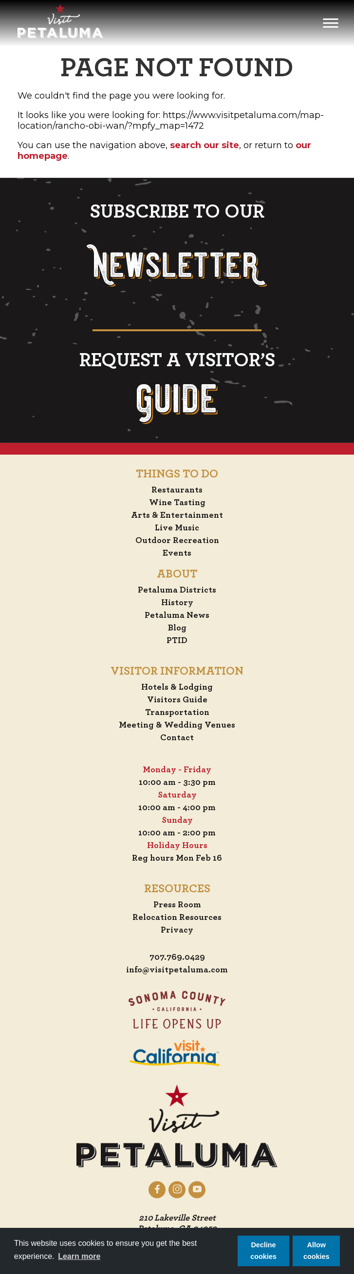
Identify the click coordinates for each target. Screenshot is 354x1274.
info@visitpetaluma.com (177, 970)
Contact (177, 737)
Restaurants (177, 490)
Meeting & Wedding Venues (177, 725)
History (177, 602)
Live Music (177, 528)
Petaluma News (177, 615)
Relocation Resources (177, 917)
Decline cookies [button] (263, 1250)
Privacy (177, 930)
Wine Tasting (177, 502)
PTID (177, 640)
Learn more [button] (79, 1256)
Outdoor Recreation (177, 540)
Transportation (177, 712)
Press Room (177, 904)
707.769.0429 (177, 957)
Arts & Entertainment (177, 515)
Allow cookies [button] (316, 1250)
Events (177, 553)
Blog (177, 628)
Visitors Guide (177, 700)
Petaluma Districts (177, 590)
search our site (204, 145)
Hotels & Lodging (177, 687)
